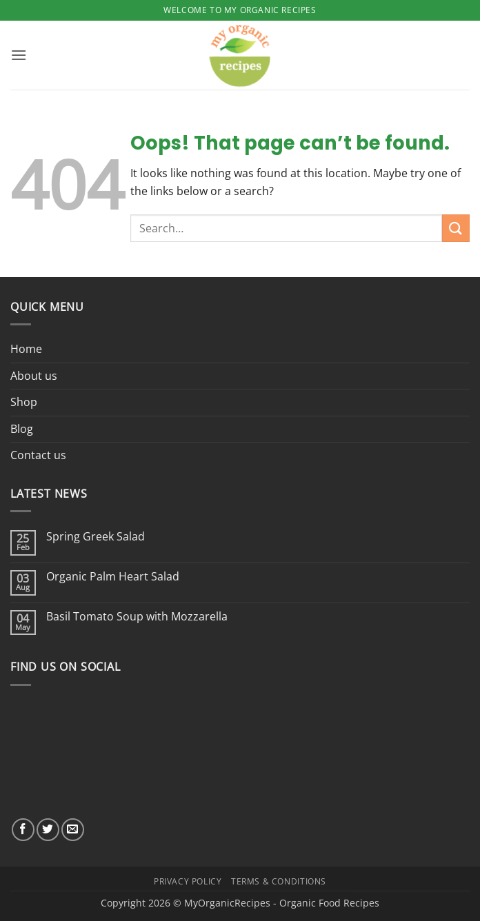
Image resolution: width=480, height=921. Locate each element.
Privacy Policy (188, 881)
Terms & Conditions (278, 881)
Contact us (38, 455)
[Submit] (456, 227)
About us (33, 375)
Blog (21, 428)
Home (26, 348)
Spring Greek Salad (95, 536)
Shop (23, 401)
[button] (18, 55)
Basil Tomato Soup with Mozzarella (137, 616)
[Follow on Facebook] (23, 829)
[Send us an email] (72, 829)
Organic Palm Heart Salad (112, 576)
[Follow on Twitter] (48, 829)
